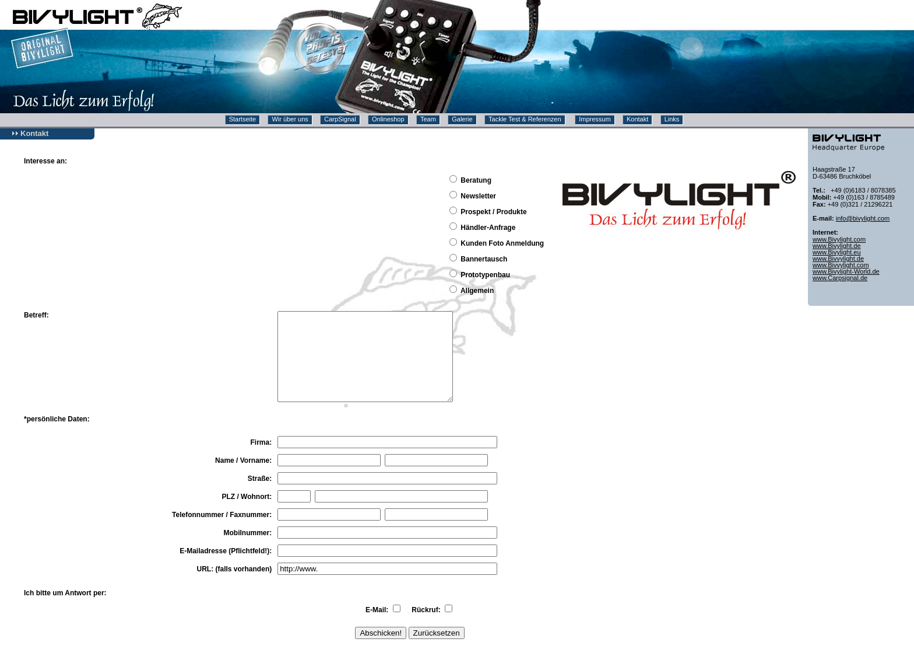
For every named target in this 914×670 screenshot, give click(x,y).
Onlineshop (388, 119)
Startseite (242, 119)
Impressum (594, 119)
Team (428, 119)
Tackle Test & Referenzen (524, 119)
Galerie (462, 119)
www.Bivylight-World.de (846, 271)
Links (672, 119)
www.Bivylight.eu (837, 252)
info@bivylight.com (863, 218)
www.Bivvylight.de (838, 258)
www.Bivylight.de (837, 245)
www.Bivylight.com (839, 239)
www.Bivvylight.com (841, 264)
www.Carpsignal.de (840, 277)
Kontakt (637, 119)
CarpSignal (340, 119)
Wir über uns (290, 119)
